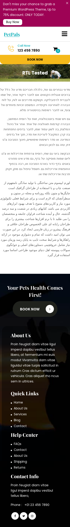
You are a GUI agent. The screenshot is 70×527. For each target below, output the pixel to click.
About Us (20, 401)
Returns (19, 461)
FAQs (17, 437)
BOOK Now (35, 53)
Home (18, 396)
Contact (20, 419)
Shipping (20, 455)
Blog (17, 413)
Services (20, 407)
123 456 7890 (25, 41)
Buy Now (12, 22)
